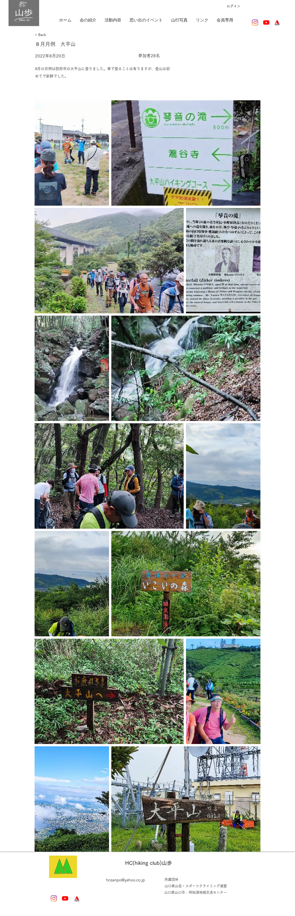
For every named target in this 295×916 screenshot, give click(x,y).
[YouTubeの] (266, 22)
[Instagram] (255, 22)
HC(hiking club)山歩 (148, 863)
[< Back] (58, 35)
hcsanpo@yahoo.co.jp (125, 880)
